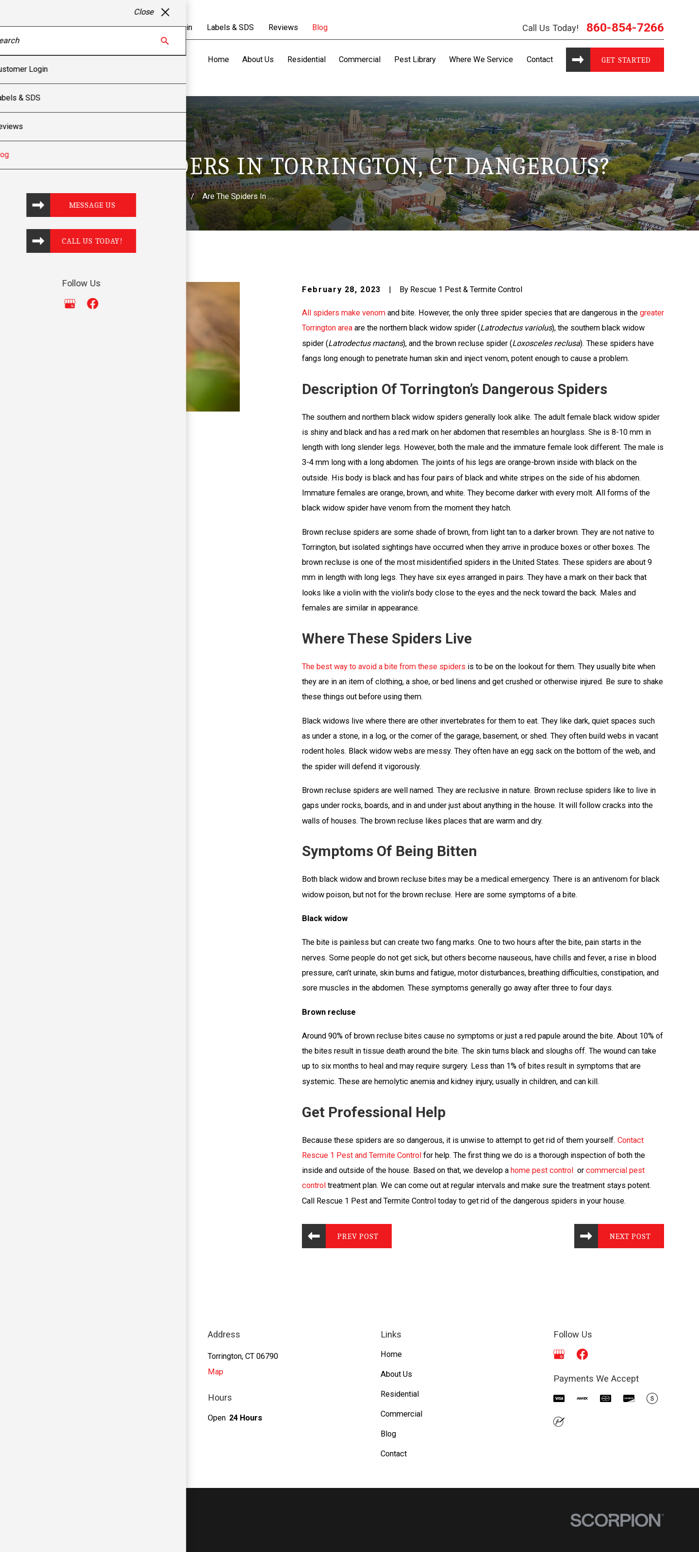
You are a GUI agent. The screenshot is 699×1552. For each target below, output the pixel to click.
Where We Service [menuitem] (481, 59)
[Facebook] (582, 1354)
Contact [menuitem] (540, 59)
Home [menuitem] (218, 59)
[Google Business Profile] (559, 1354)
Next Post (630, 1236)
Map (215, 1371)
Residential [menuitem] (306, 59)
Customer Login (165, 27)
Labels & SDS (230, 27)
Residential (400, 1394)
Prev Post (357, 1236)
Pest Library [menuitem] (415, 59)
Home (391, 1354)
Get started (625, 60)
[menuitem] (48, 1533)
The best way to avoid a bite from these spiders (384, 666)
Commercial (401, 1414)
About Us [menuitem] (258, 59)
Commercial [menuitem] (360, 59)
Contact (394, 1453)
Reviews (283, 27)
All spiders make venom (343, 312)
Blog (320, 27)
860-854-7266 (625, 28)
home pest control (543, 1170)
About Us (396, 1374)
